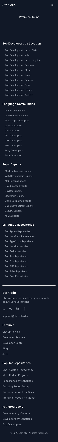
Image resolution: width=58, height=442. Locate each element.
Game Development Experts (19, 206)
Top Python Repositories (17, 231)
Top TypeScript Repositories (19, 241)
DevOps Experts (13, 191)
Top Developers (11, 424)
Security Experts (13, 210)
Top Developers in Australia (19, 95)
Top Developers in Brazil (17, 85)
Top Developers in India (17, 55)
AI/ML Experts (12, 215)
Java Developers (14, 125)
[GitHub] (4, 308)
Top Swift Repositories (16, 276)
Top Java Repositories (16, 246)
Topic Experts (11, 164)
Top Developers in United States (21, 50)
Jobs (5, 354)
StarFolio (8, 5)
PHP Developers (13, 145)
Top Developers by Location (21, 43)
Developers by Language (17, 418)
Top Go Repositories (15, 251)
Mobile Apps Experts (15, 181)
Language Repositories (18, 224)
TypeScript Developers (17, 120)
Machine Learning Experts (18, 171)
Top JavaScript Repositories (19, 236)
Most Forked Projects (15, 375)
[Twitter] (10, 308)
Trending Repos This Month (18, 397)
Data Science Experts (16, 186)
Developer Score (12, 342)
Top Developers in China (17, 70)
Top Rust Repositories (16, 256)
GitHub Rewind (11, 331)
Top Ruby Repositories (16, 271)
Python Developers (15, 110)
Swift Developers (14, 155)
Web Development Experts (18, 176)
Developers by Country (16, 413)
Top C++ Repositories (16, 261)
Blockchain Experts (14, 196)
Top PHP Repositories (16, 266)
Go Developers (13, 130)
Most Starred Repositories (17, 369)
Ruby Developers (14, 150)
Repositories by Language (17, 380)
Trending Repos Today (15, 386)
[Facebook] (24, 308)
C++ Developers (13, 140)
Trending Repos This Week (18, 392)
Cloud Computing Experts (18, 201)
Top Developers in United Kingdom (23, 60)
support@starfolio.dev (15, 316)
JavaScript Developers (16, 115)
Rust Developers (13, 135)
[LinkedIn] (17, 308)
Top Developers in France (18, 90)
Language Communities (18, 104)
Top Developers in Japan (18, 75)
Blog (5, 348)
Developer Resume (13, 337)
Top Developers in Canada (19, 80)
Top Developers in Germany (19, 65)
